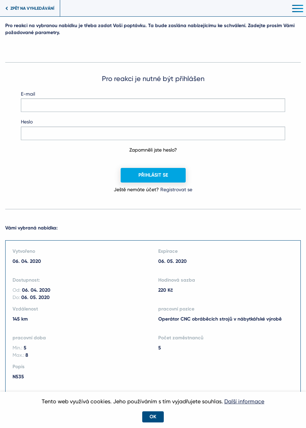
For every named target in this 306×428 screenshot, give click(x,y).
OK (153, 417)
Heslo (27, 121)
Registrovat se (176, 189)
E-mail (28, 94)
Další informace (244, 401)
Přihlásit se (153, 175)
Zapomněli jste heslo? (153, 150)
